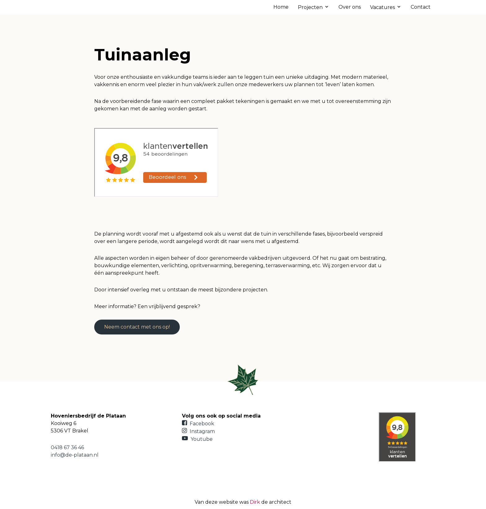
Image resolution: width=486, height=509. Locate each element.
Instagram (198, 431)
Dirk (255, 502)
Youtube (197, 439)
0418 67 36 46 (67, 447)
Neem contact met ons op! (137, 327)
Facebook (198, 424)
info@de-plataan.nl (75, 455)
